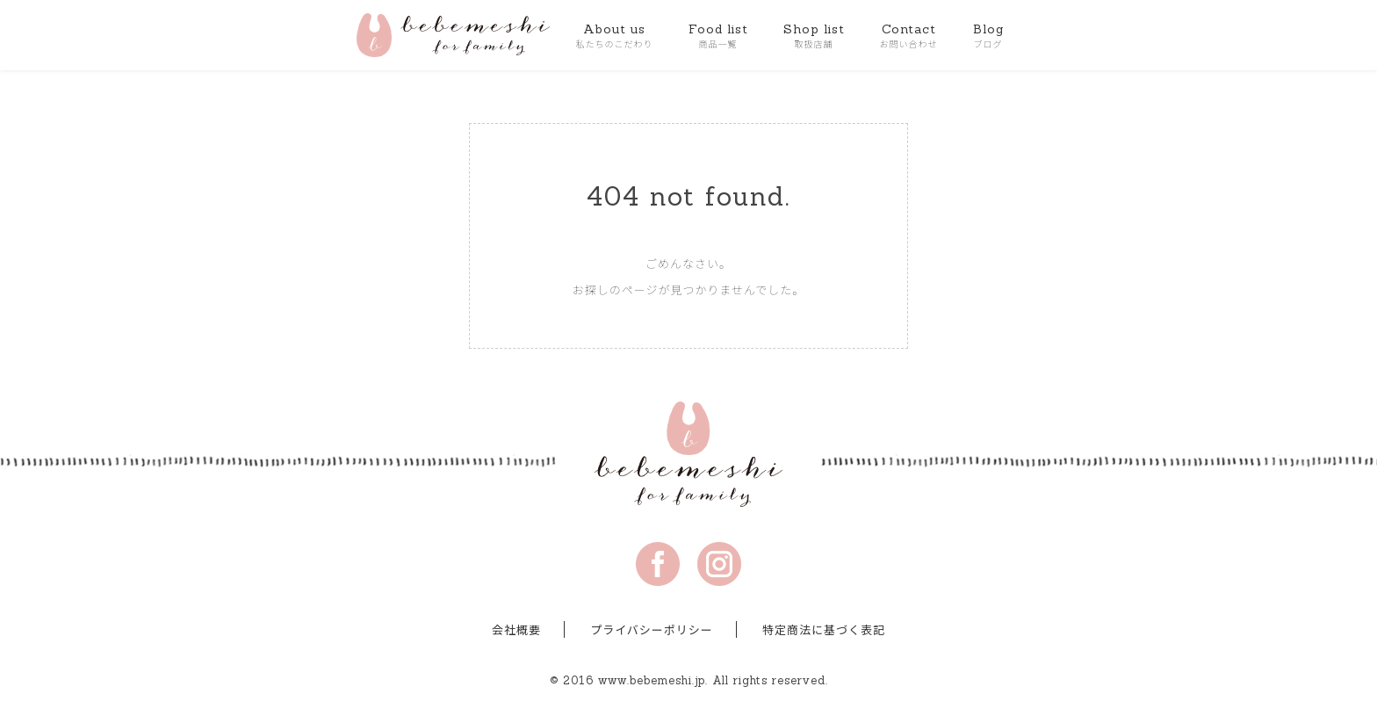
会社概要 (516, 630)
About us (614, 35)
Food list (718, 35)
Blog (988, 35)
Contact (909, 35)
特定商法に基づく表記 (823, 630)
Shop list (814, 35)
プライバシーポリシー (651, 630)
